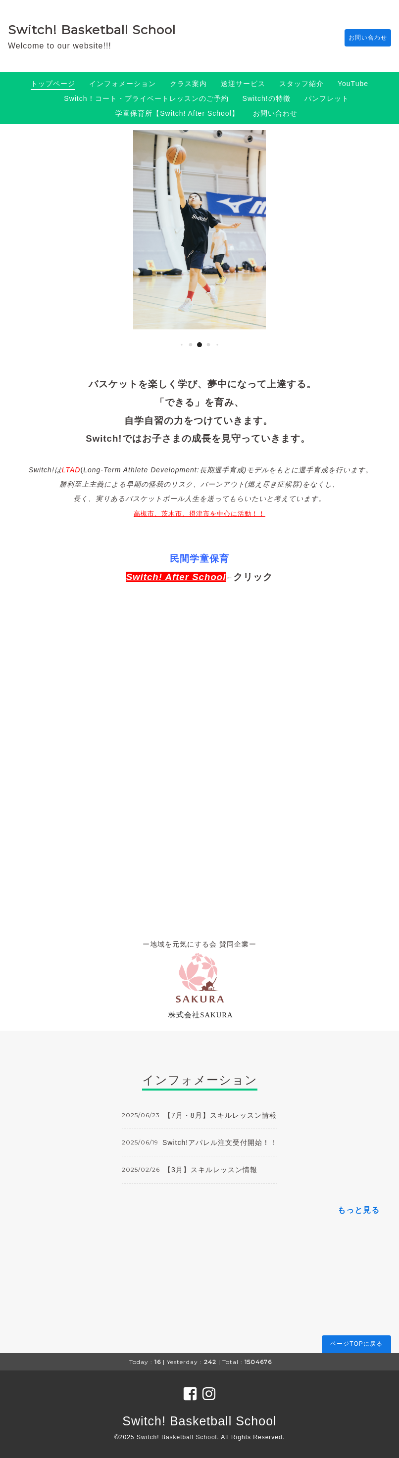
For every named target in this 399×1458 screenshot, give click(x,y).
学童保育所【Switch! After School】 (177, 113)
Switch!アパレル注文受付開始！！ (219, 1142)
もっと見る (359, 1210)
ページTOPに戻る (356, 1343)
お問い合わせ (363, 38)
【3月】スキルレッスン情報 (210, 1170)
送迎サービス (243, 84)
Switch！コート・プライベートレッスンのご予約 (146, 98)
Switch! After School (176, 577)
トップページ (53, 84)
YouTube (353, 84)
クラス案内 (188, 84)
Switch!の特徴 (267, 98)
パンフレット (326, 98)
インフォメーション (122, 84)
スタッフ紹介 (301, 84)
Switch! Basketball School (92, 29)
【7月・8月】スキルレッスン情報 (220, 1115)
